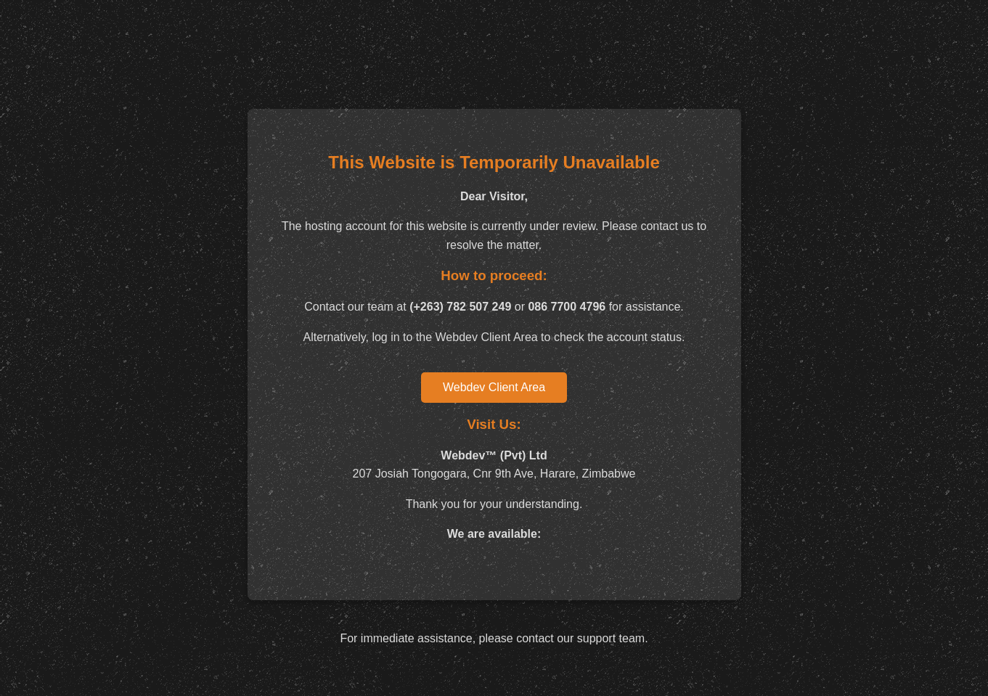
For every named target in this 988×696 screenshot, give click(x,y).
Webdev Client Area (494, 387)
